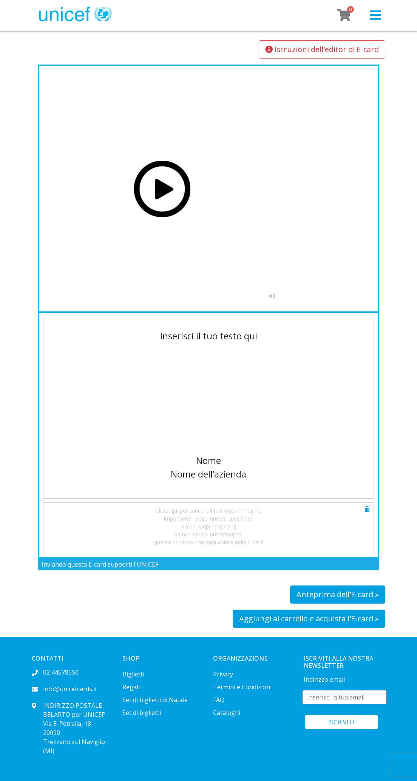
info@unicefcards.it (64, 689)
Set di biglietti (141, 713)
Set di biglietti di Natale (155, 700)
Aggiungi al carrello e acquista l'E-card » (309, 618)
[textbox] (208, 383)
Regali (131, 687)
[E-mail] (344, 697)
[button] (375, 15)
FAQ (218, 700)
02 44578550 (55, 672)
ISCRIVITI (341, 722)
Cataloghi (226, 713)
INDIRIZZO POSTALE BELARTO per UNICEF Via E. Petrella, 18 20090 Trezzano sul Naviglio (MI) (68, 728)
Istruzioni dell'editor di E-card (322, 49)
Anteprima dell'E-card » (338, 594)
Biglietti (133, 674)
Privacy (223, 674)
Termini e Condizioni (242, 687)
